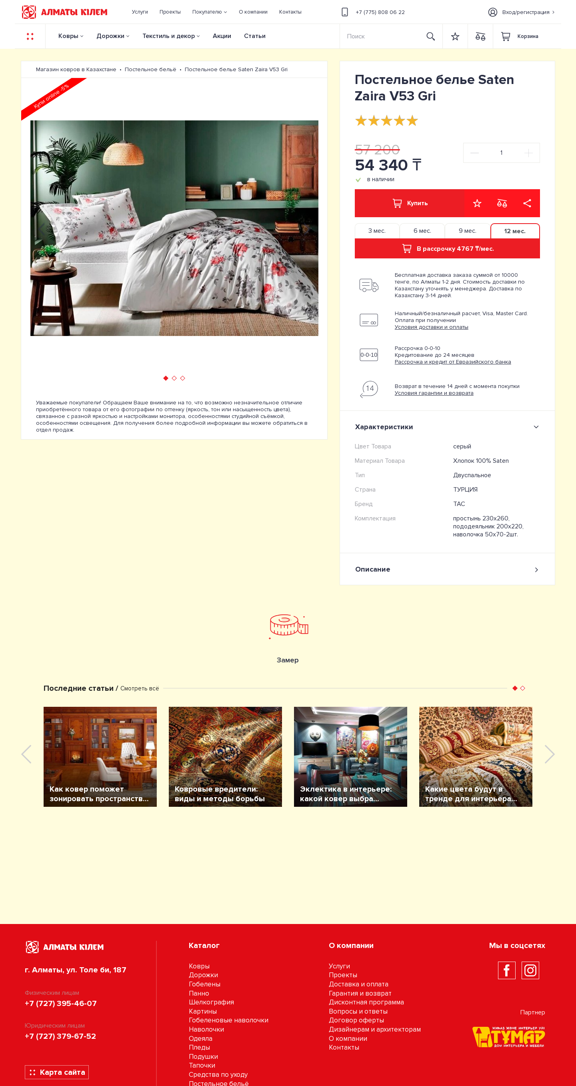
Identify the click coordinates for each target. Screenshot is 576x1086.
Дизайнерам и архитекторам (375, 1029)
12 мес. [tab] (515, 231)
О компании (348, 1038)
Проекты (343, 975)
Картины (203, 1011)
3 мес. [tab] (377, 231)
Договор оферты (356, 1020)
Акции (222, 36)
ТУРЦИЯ (465, 490)
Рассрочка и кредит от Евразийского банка (453, 361)
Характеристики (448, 426)
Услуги (339, 966)
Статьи (255, 36)
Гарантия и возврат (360, 993)
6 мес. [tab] (422, 231)
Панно (199, 993)
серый (462, 446)
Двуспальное (472, 475)
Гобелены (204, 984)
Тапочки (202, 1065)
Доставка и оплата (358, 984)
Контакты (344, 1047)
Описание (447, 569)
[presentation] (41, 228)
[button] (210, 12)
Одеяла (200, 1038)
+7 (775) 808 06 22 (372, 12)
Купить (409, 203)
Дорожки (110, 36)
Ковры (68, 36)
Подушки (203, 1056)
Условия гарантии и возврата (434, 393)
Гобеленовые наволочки (228, 1020)
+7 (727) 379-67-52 (60, 1036)
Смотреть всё (139, 688)
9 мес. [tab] (467, 231)
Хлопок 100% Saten (481, 461)
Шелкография (211, 1002)
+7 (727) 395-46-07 (61, 1003)
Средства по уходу (218, 1074)
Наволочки (206, 1029)
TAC (459, 504)
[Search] (380, 36)
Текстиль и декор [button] (168, 36)
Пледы (199, 1047)
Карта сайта (57, 1072)
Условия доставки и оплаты (431, 327)
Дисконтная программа (366, 1002)
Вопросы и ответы (358, 1011)
